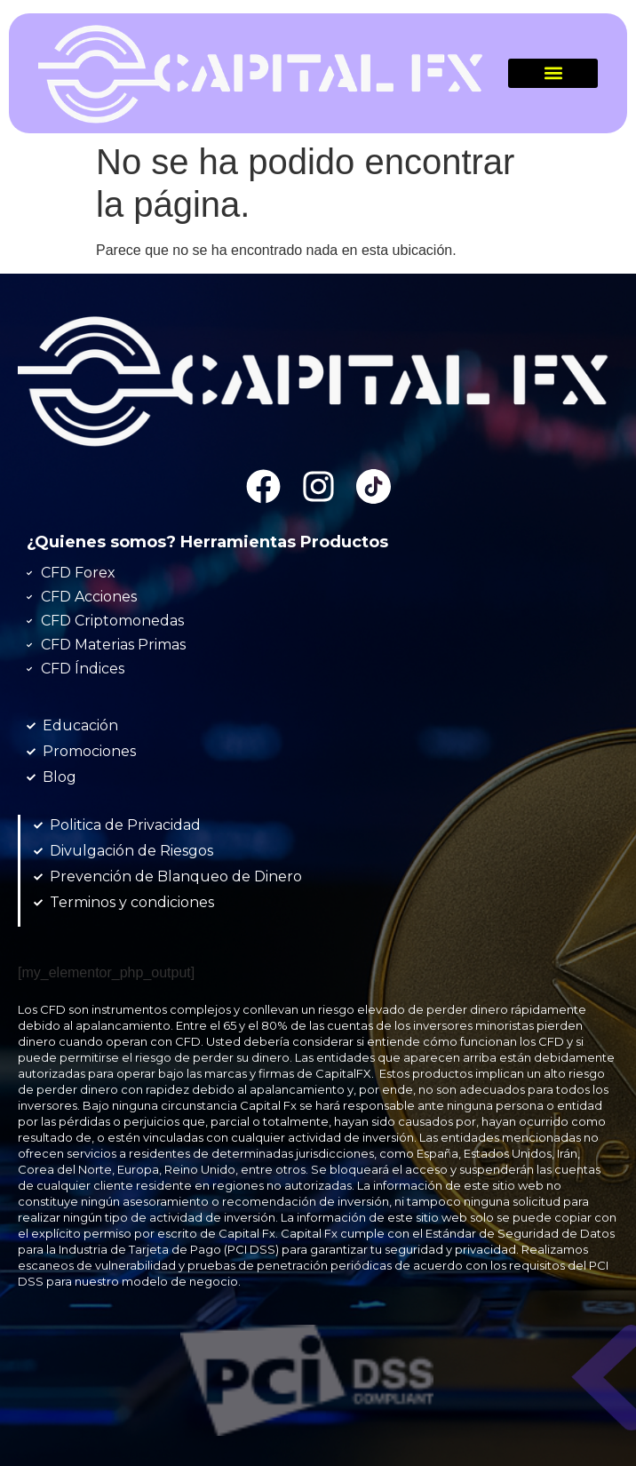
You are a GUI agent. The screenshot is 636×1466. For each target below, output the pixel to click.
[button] (553, 73)
